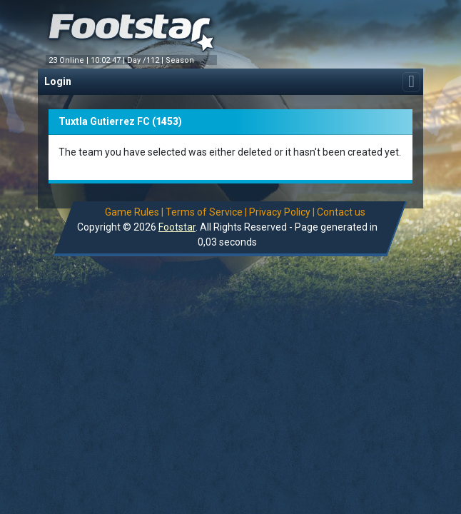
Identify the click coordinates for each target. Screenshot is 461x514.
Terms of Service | (207, 212)
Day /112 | (146, 60)
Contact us (342, 212)
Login (57, 81)
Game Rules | (135, 212)
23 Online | (70, 60)
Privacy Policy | (282, 212)
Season (181, 60)
